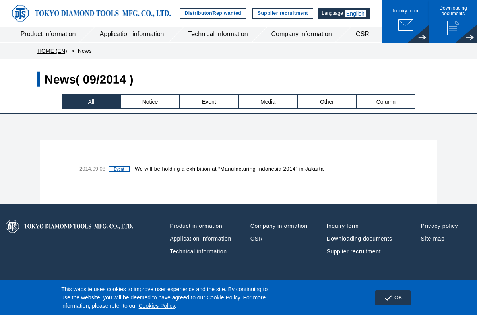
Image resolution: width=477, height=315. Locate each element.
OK (392, 298)
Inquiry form (343, 227)
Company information (301, 35)
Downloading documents (359, 240)
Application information (132, 35)
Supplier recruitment (280, 14)
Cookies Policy (157, 306)
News (85, 52)
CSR (362, 35)
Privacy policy (439, 227)
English (355, 14)
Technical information (218, 35)
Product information (48, 35)
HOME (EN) (52, 52)
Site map (433, 240)
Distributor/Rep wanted (211, 14)
